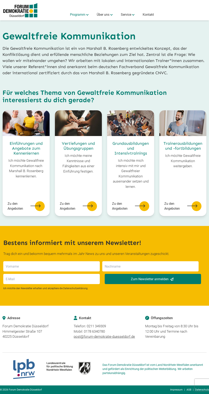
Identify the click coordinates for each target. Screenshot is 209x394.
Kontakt (148, 15)
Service (126, 15)
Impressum (176, 389)
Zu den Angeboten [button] (26, 206)
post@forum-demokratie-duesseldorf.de (104, 336)
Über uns (103, 15)
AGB (189, 389)
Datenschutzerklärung (75, 288)
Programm (77, 15)
